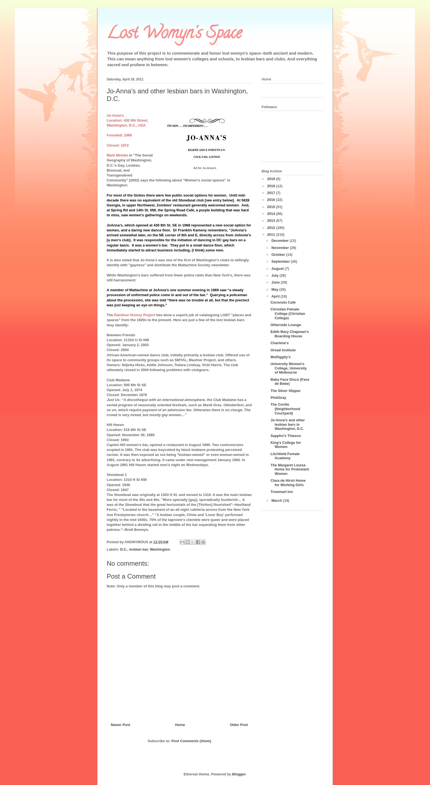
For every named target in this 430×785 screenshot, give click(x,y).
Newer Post (120, 725)
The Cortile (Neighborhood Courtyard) (285, 408)
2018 (271, 186)
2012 (271, 228)
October (278, 255)
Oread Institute (283, 350)
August (278, 269)
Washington (160, 549)
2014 (271, 214)
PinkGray (278, 398)
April (276, 296)
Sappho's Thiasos (285, 436)
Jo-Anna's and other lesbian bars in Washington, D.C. (287, 424)
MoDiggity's (280, 357)
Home (180, 725)
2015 (271, 207)
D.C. (123, 549)
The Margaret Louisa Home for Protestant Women (289, 469)
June (276, 282)
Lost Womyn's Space (174, 34)
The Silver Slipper (285, 391)
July (275, 275)
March (277, 500)
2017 (271, 193)
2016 (271, 200)
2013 (271, 220)
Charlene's (279, 343)
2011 (271, 234)
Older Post (239, 725)
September (281, 261)
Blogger (238, 774)
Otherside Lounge (285, 325)
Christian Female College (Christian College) (287, 313)
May (275, 289)
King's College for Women (285, 445)
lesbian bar (138, 549)
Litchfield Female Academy (284, 456)
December (280, 241)
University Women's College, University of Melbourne (288, 368)
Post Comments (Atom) (191, 741)
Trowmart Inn (281, 492)
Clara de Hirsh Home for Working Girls (287, 482)
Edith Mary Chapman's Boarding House (289, 334)
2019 (271, 179)
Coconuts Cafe (283, 302)
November (280, 248)
